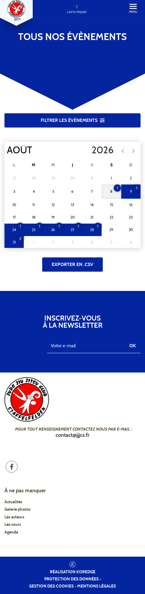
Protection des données (71, 579)
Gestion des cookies (51, 586)
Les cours (12, 525)
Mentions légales (96, 586)
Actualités (13, 502)
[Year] (90, 150)
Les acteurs (14, 517)
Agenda (11, 532)
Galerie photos (17, 509)
